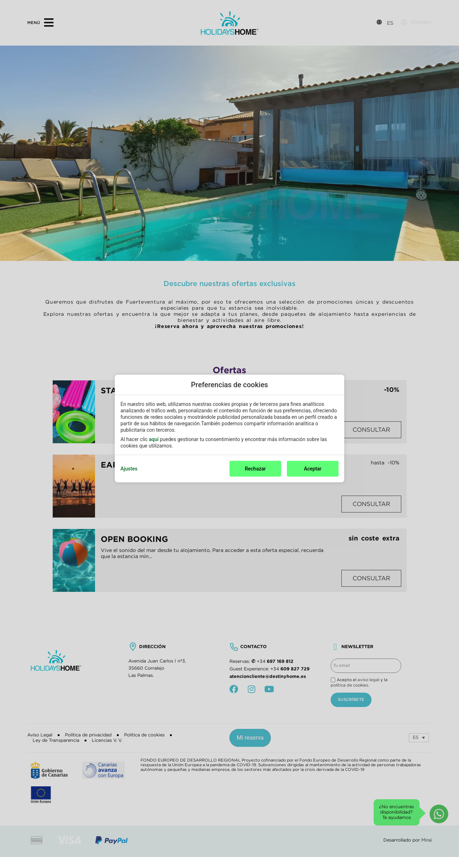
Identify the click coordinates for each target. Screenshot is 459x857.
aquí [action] (153, 439)
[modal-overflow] (229, 428)
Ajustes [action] (128, 469)
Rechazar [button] (255, 469)
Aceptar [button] (312, 469)
